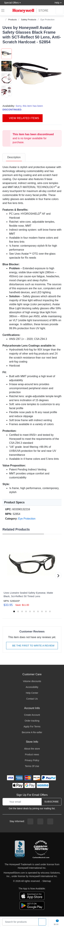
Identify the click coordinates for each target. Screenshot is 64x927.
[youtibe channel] (50, 821)
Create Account (32, 715)
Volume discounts (32, 681)
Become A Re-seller (32, 732)
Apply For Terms (32, 726)
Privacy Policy (32, 760)
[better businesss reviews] (20, 849)
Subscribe (51, 801)
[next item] (6, 96)
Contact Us (32, 698)
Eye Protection (47, 19)
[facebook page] (30, 821)
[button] (37, 73)
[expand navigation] (3, 10)
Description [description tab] (14, 157)
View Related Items (22, 118)
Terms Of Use (32, 766)
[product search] (42, 922)
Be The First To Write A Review (32, 645)
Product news (32, 754)
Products (12, 19)
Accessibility (32, 687)
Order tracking (32, 720)
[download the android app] (32, 905)
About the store (32, 748)
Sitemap (46, 881)
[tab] (13, 157)
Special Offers (10, 2)
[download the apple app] (32, 895)
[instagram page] (40, 821)
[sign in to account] (59, 10)
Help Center (32, 693)
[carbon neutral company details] (41, 849)
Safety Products (28, 19)
